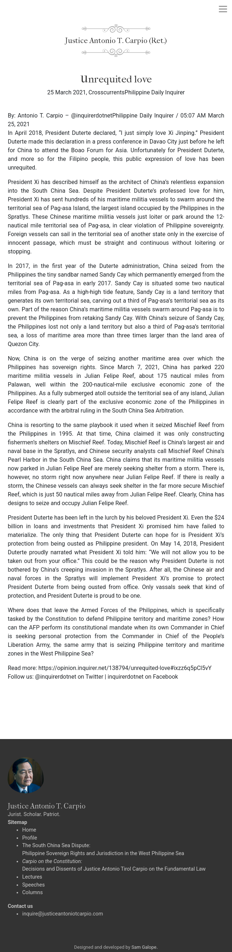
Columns (32, 892)
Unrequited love (116, 79)
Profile (29, 838)
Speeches (33, 885)
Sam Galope (144, 947)
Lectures (32, 877)
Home (29, 830)
